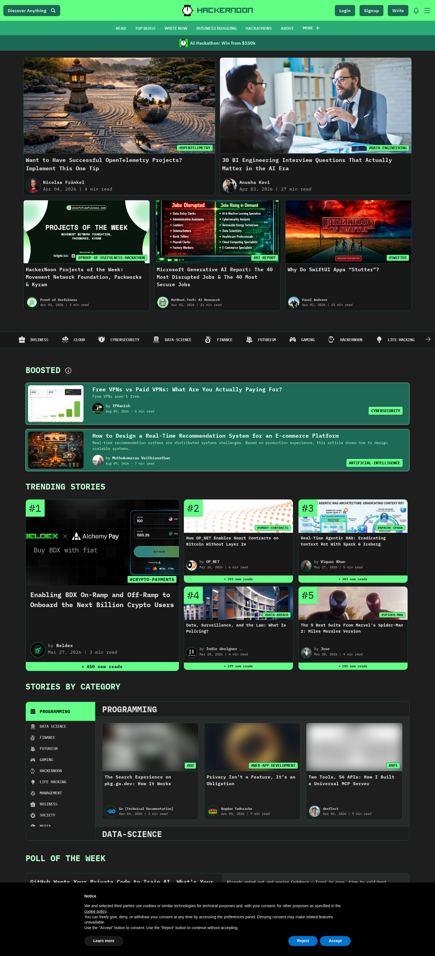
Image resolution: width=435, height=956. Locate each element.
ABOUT (287, 28)
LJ (47, 660)
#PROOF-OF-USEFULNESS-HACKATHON (111, 257)
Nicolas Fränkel (64, 182)
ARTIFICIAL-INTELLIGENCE (374, 462)
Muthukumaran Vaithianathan (141, 457)
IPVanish (121, 405)
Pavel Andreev (314, 300)
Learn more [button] (103, 941)
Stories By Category (73, 507)
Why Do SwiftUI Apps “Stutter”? (333, 269)
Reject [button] (303, 941)
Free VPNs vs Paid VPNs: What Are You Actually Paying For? (187, 389)
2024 (109, 572)
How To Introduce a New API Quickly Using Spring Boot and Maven (246, 646)
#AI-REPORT (265, 257)
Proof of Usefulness (58, 300)
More (311, 28)
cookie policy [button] (95, 911)
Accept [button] (335, 941)
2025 (53, 572)
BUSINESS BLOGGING (216, 28)
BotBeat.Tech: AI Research (195, 300)
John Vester (235, 660)
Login (345, 10)
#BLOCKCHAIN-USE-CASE (354, 627)
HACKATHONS (259, 28)
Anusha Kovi (254, 182)
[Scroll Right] (428, 339)
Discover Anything (32, 10)
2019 (386, 572)
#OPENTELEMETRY (194, 147)
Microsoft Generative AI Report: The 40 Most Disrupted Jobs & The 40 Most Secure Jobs (215, 277)
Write (398, 10)
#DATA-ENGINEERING (388, 147)
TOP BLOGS (145, 28)
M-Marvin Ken (326, 660)
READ (121, 28)
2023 (164, 572)
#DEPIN (189, 627)
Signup (371, 10)
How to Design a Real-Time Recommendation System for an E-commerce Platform (215, 435)
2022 (220, 572)
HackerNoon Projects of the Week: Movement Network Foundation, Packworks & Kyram (84, 277)
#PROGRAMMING (273, 627)
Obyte (139, 660)
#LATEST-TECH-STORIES (84, 627)
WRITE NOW (176, 28)
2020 (331, 572)
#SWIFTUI (398, 257)
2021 (275, 572)
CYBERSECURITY (385, 410)
